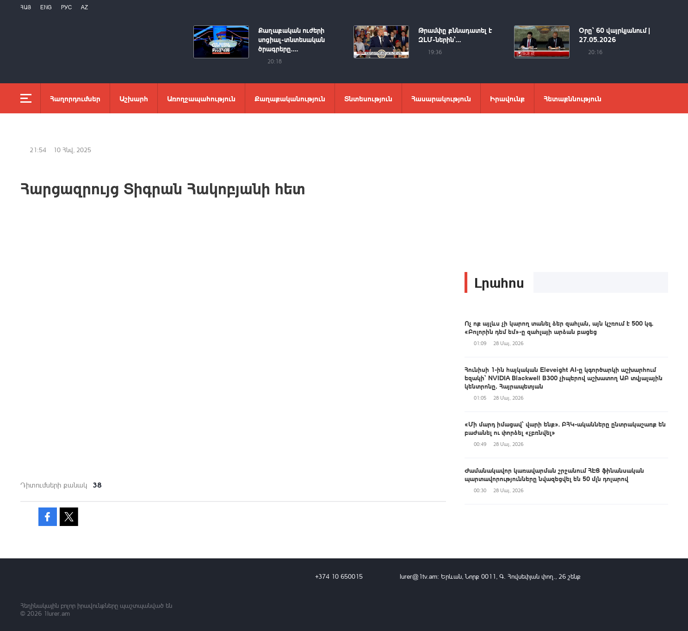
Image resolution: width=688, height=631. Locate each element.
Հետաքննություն (572, 98)
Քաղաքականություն (289, 98)
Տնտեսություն (368, 98)
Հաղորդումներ (75, 98)
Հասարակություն (441, 98)
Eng (46, 7)
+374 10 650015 (339, 576)
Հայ (25, 7)
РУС (66, 7)
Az (84, 7)
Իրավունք (507, 98)
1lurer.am (56, 613)
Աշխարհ (133, 98)
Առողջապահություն (201, 98)
